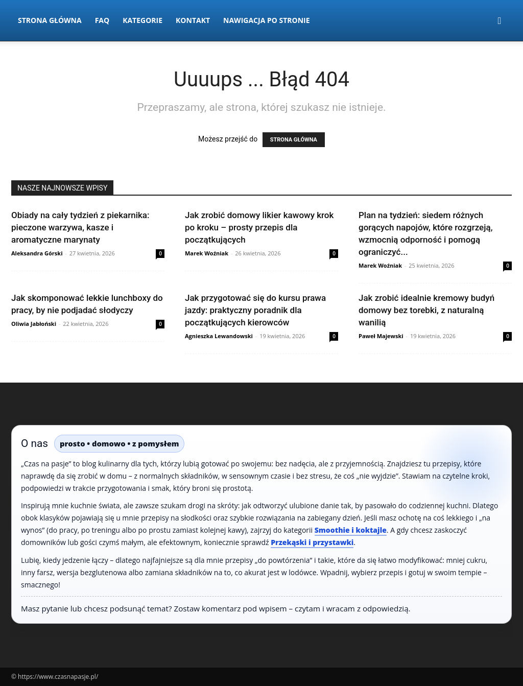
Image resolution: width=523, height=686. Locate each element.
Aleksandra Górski (36, 253)
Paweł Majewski (381, 336)
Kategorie (142, 20)
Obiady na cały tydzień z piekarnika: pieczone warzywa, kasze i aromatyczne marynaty (80, 227)
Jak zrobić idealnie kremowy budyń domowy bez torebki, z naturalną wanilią (426, 310)
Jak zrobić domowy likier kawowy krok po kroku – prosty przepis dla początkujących (259, 227)
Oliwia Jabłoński (33, 323)
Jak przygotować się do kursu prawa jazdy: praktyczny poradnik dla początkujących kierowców (255, 310)
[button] (499, 21)
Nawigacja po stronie (266, 20)
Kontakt (193, 20)
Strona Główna (50, 20)
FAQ (102, 20)
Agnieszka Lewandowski (219, 336)
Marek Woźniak (206, 253)
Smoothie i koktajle (351, 530)
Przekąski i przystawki (312, 542)
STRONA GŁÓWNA (293, 139)
